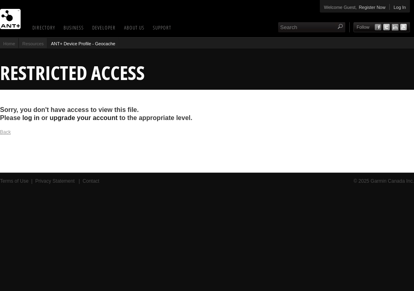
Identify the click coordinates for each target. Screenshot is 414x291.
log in (31, 117)
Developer (104, 27)
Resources (33, 43)
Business (73, 27)
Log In (399, 7)
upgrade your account (84, 117)
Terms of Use (14, 181)
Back (5, 132)
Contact (90, 181)
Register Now (372, 7)
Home (9, 43)
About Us (134, 27)
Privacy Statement (55, 181)
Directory (43, 27)
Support (162, 27)
